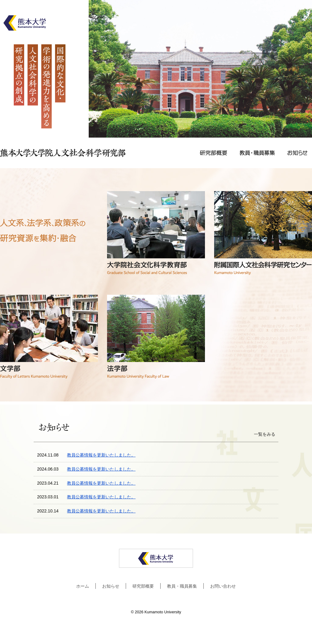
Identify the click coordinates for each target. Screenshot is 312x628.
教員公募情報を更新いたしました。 (101, 455)
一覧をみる (264, 434)
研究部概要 (143, 586)
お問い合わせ (223, 586)
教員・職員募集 (182, 586)
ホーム (82, 586)
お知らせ (110, 586)
